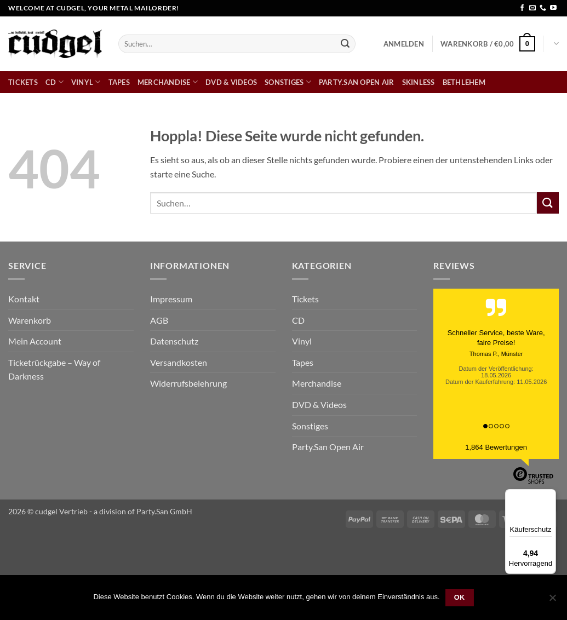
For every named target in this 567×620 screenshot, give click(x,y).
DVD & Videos (231, 82)
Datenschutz (174, 341)
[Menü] (549, 495)
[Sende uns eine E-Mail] (532, 8)
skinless (418, 82)
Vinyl (86, 82)
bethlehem (464, 82)
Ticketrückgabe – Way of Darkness (54, 369)
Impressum (171, 299)
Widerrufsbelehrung (188, 383)
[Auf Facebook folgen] (522, 8)
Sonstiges (288, 82)
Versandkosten (178, 362)
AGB (159, 320)
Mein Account (34, 341)
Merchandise (168, 82)
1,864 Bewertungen (496, 447)
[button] (403, 44)
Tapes (119, 82)
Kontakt (23, 299)
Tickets (23, 82)
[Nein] (552, 601)
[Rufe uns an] (543, 8)
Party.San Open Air (356, 82)
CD (54, 82)
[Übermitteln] (345, 44)
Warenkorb (29, 320)
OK (459, 597)
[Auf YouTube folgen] (553, 8)
